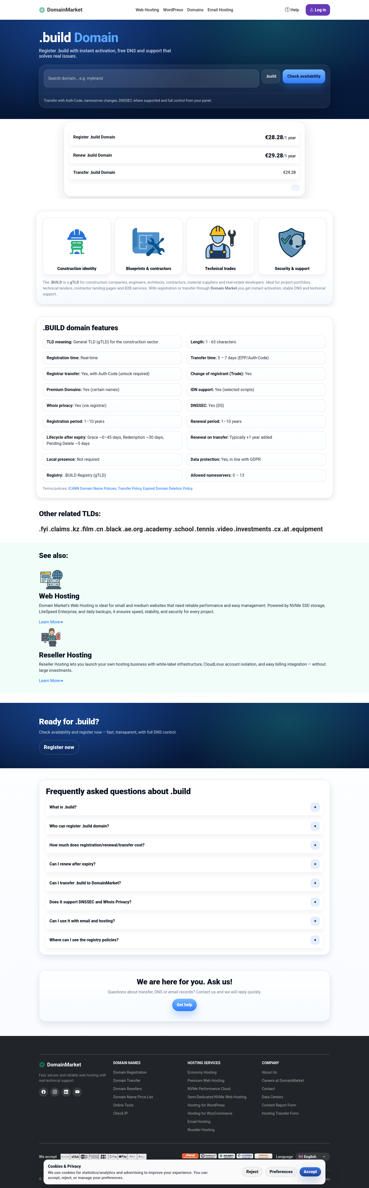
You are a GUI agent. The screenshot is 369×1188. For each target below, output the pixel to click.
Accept (310, 1171)
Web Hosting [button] (147, 9)
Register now (59, 747)
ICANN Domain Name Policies (92, 488)
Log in (318, 10)
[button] (184, 807)
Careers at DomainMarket (283, 1081)
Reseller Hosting (201, 1130)
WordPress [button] (173, 9)
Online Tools (123, 1105)
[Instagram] (54, 1092)
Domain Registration (130, 1072)
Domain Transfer (126, 1081)
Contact (268, 1089)
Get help (184, 1004)
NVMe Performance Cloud (209, 1089)
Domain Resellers (127, 1089)
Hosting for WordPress (206, 1105)
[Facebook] (43, 1092)
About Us (269, 1072)
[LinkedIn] (66, 1092)
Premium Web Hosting (206, 1081)
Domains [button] (195, 9)
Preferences (281, 1171)
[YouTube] (77, 1092)
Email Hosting (220, 9)
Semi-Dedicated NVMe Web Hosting (217, 1097)
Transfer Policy (129, 488)
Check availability (304, 76)
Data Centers (272, 1097)
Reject (252, 1171)
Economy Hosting (202, 1072)
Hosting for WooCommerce (210, 1113)
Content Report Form (279, 1105)
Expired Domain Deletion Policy (167, 488)
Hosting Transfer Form (280, 1113)
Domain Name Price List (133, 1097)
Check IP (120, 1113)
